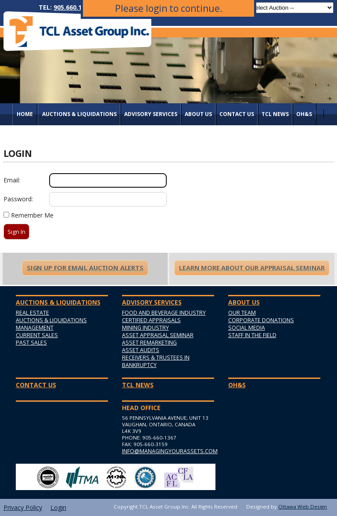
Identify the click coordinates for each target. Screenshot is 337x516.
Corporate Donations (261, 320)
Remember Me (32, 215)
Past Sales (31, 342)
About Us (198, 114)
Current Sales (37, 335)
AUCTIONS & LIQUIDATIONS (79, 114)
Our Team (242, 312)
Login (58, 507)
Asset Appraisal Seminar (158, 335)
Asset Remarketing (149, 342)
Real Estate (32, 312)
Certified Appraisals (151, 320)
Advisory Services (150, 114)
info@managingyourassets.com (168, 451)
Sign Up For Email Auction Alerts (85, 268)
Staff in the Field (252, 335)
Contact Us (236, 114)
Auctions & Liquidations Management (51, 323)
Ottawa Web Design (302, 506)
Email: (12, 180)
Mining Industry (145, 327)
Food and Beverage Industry (164, 312)
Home (25, 114)
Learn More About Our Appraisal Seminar (252, 268)
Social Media (246, 327)
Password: (18, 199)
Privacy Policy (23, 507)
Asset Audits (140, 350)
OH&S (304, 114)
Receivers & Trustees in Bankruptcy (156, 361)
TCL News (275, 114)
